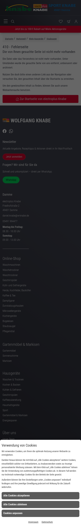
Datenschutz (47, 522)
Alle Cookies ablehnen (15, 504)
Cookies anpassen (12, 513)
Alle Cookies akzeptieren (16, 495)
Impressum (33, 522)
